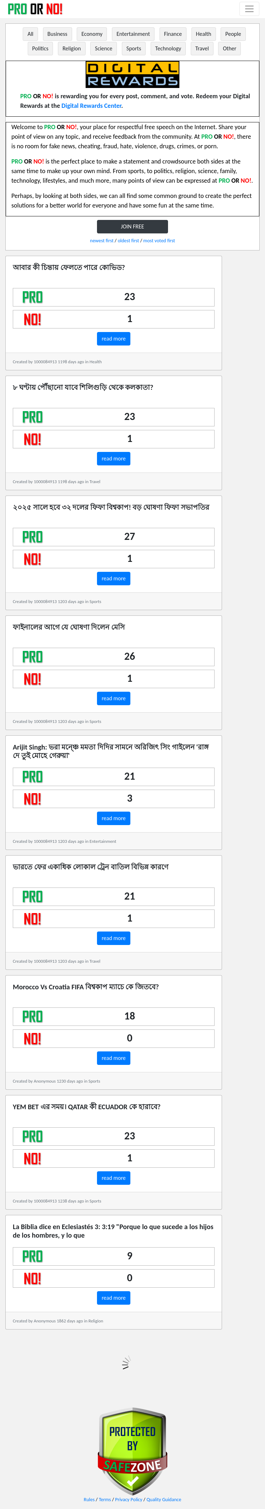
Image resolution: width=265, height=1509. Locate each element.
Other (229, 48)
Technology (168, 48)
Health (203, 34)
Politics (40, 48)
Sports (133, 48)
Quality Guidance (163, 1500)
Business (57, 34)
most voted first (159, 241)
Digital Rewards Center (91, 106)
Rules (89, 1500)
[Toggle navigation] (249, 9)
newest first (101, 241)
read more (114, 338)
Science (103, 48)
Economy (91, 34)
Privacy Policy (128, 1500)
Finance (173, 34)
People (233, 34)
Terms (105, 1500)
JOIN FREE (132, 226)
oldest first (128, 241)
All (30, 34)
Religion (72, 48)
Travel (202, 48)
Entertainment (133, 34)
